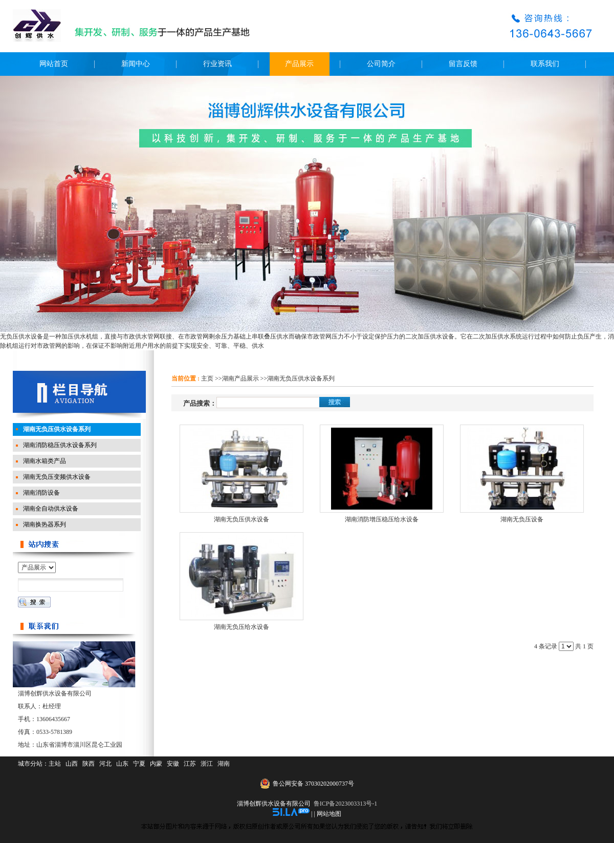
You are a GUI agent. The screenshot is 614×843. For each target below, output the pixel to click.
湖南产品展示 (240, 378)
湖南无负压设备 (521, 519)
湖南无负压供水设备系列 (301, 378)
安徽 (173, 763)
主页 (207, 378)
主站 (55, 763)
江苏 (190, 763)
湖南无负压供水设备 (241, 519)
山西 (71, 763)
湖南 (223, 763)
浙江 (207, 763)
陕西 (88, 763)
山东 (122, 763)
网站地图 (329, 813)
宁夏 (139, 763)
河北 (105, 763)
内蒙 (156, 763)
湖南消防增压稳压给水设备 (382, 519)
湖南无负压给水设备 (241, 626)
